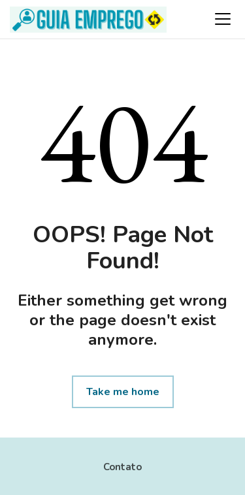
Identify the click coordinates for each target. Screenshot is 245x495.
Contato (122, 466)
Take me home (122, 392)
